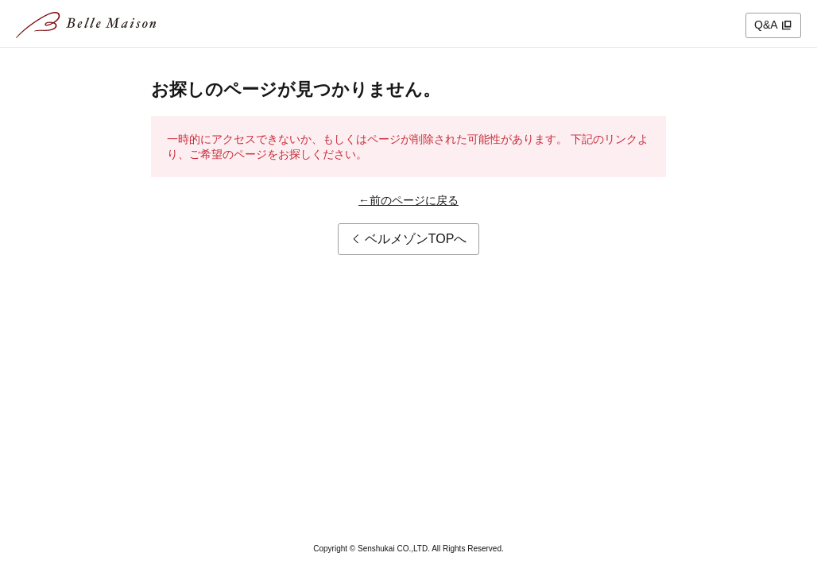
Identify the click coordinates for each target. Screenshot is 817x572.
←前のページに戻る (408, 200)
